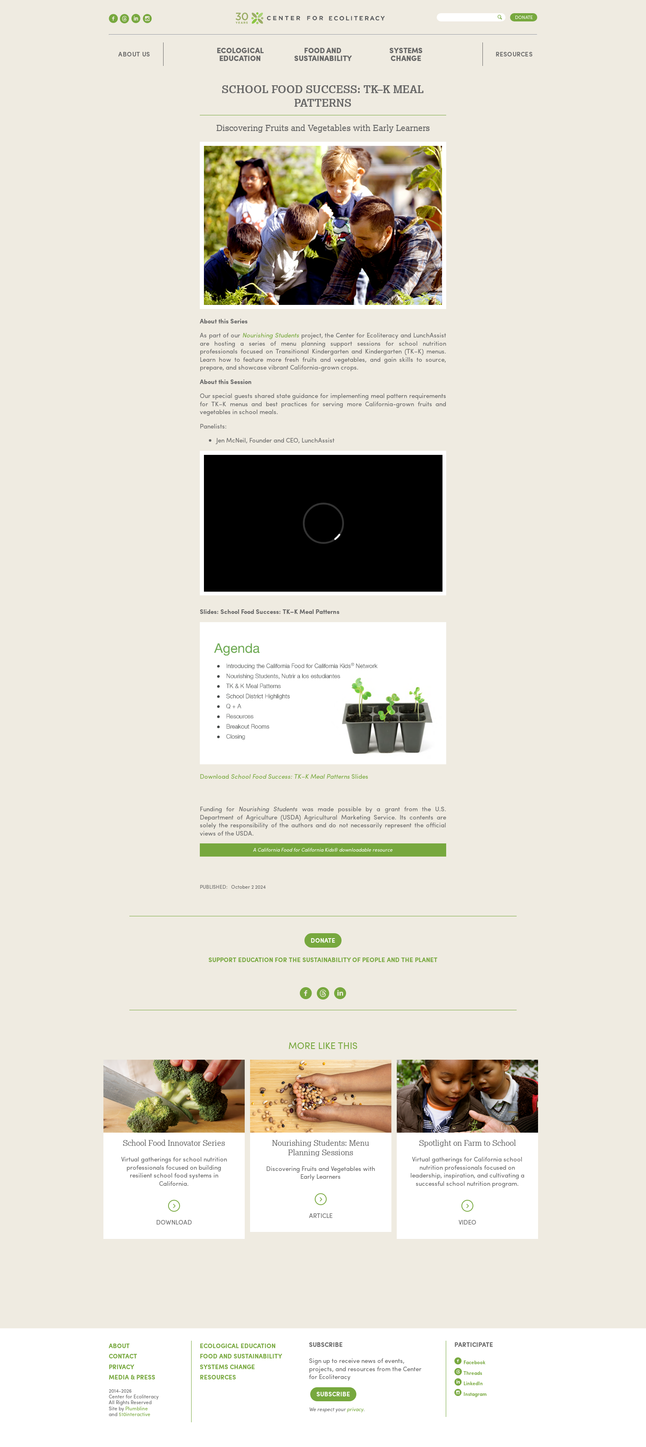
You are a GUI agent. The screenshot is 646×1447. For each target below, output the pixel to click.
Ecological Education (240, 54)
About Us (134, 54)
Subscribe (333, 1393)
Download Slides (284, 776)
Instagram (470, 1394)
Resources (514, 54)
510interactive (134, 1414)
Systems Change (406, 54)
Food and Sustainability (323, 54)
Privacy (121, 1366)
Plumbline (136, 1408)
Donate (524, 17)
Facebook (470, 1362)
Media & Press (132, 1376)
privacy (355, 1409)
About (119, 1345)
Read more (173, 1063)
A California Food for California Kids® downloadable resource (323, 849)
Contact (123, 1355)
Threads (468, 1373)
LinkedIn (468, 1383)
